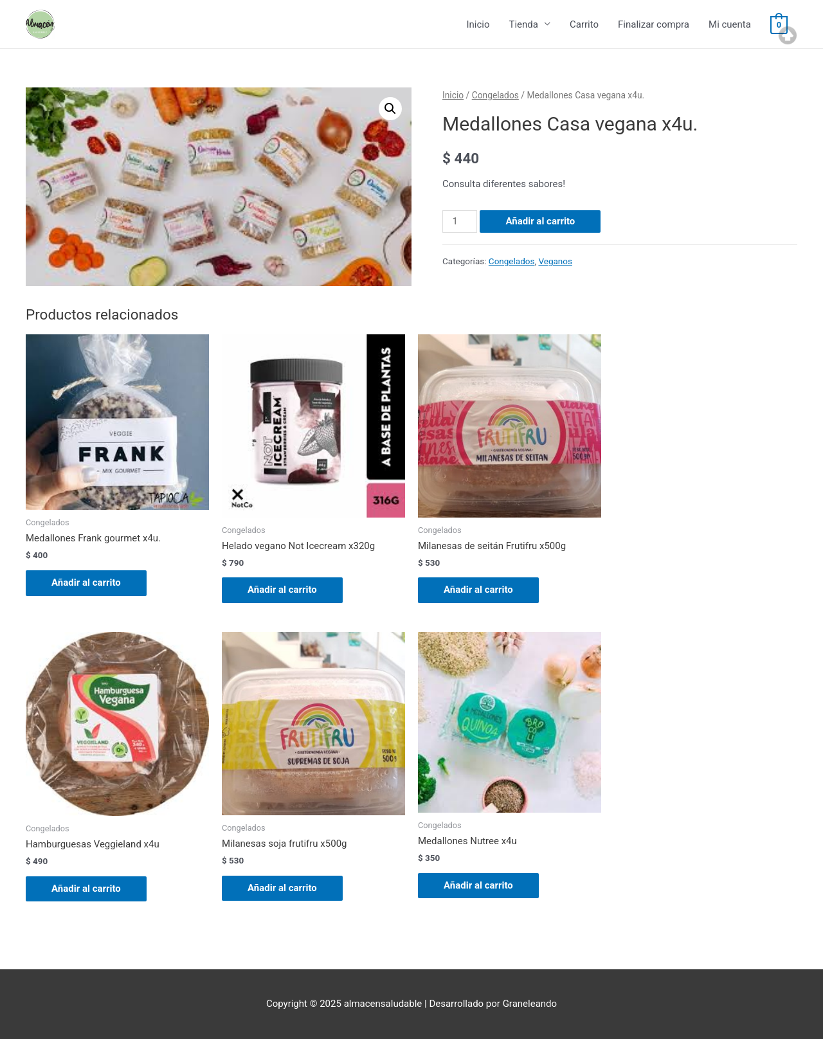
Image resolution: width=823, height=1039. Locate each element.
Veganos (555, 261)
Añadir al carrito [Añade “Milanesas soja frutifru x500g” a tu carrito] (282, 888)
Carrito (584, 24)
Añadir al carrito (540, 221)
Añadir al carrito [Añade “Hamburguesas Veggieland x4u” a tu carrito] (86, 888)
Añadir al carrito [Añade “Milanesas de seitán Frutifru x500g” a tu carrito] (478, 589)
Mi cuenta (730, 24)
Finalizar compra (653, 24)
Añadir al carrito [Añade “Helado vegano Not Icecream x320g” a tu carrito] (282, 589)
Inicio (477, 24)
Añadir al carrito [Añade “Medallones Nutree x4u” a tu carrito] (478, 885)
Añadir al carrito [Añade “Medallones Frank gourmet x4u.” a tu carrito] (86, 582)
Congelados (495, 95)
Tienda (523, 24)
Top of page (787, 35)
